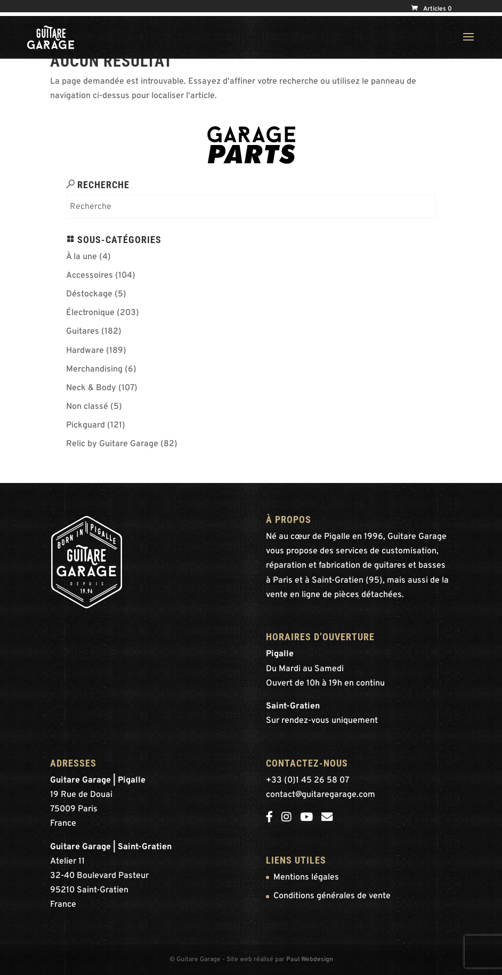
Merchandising (94, 369)
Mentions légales (306, 877)
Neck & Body (91, 388)
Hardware (85, 350)
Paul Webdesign (309, 959)
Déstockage (89, 294)
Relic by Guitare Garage (112, 444)
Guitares (82, 331)
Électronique (90, 313)
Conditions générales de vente (332, 896)
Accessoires (89, 275)
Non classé (87, 406)
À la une (81, 257)
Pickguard (85, 425)
